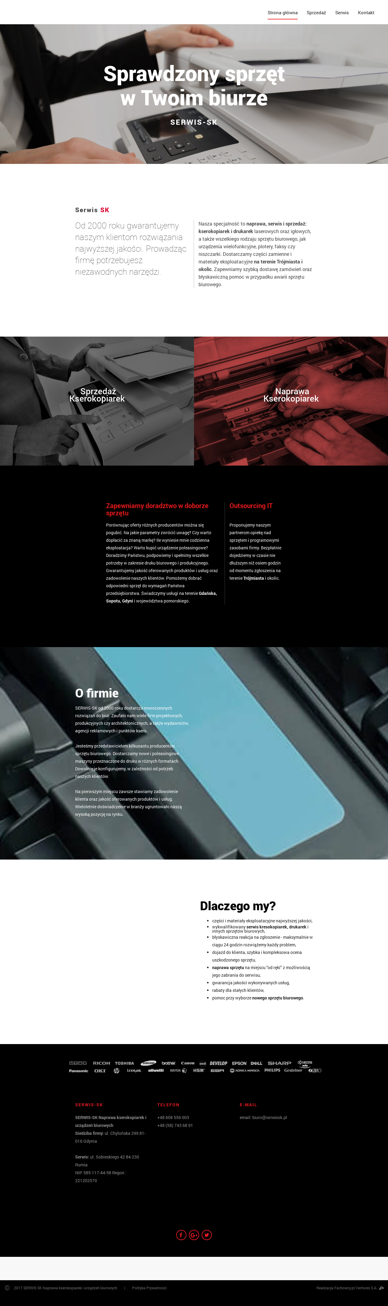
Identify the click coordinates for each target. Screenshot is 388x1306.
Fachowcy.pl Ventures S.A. (358, 1287)
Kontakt (366, 12)
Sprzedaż (316, 12)
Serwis (342, 12)
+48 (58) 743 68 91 (175, 1125)
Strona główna (283, 12)
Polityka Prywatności (149, 1287)
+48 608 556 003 (173, 1117)
